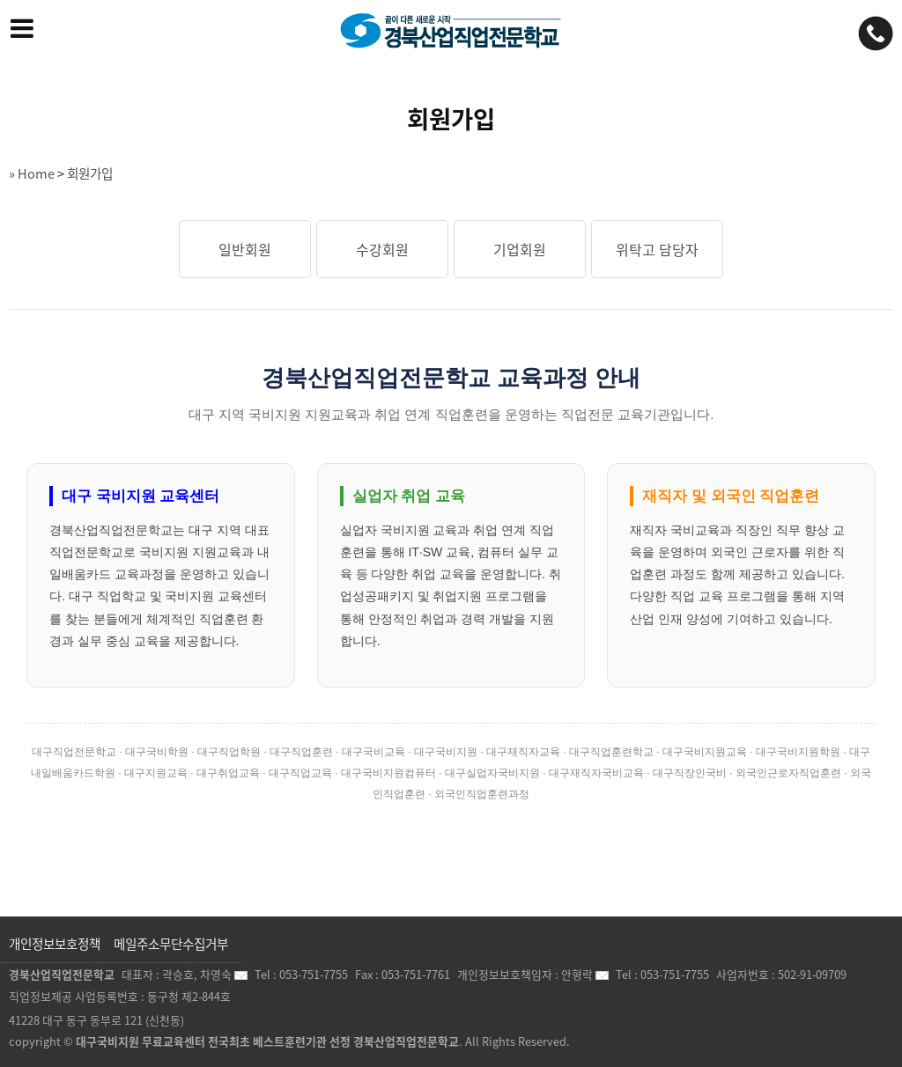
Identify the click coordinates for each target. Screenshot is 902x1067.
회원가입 (90, 173)
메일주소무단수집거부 (171, 943)
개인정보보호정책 (54, 943)
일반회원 (244, 249)
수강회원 (382, 249)
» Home (32, 173)
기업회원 (519, 249)
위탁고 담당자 (657, 249)
